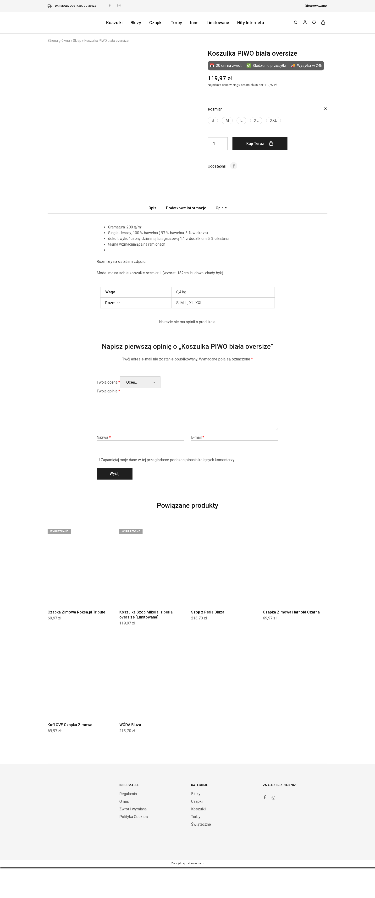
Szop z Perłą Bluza (207, 643)
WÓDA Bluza (130, 756)
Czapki (155, 22)
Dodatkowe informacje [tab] (186, 239)
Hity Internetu (250, 22)
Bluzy (136, 22)
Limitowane (218, 22)
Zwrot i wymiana (133, 840)
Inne (194, 22)
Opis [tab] (152, 239)
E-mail (197, 468)
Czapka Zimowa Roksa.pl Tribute (76, 643)
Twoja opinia (108, 422)
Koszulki (114, 22)
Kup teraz (259, 143)
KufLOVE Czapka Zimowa (70, 756)
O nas (124, 832)
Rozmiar (215, 109)
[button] (213, 120)
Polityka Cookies (133, 847)
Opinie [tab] (221, 239)
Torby (176, 22)
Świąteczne (201, 855)
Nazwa (104, 468)
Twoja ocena (108, 413)
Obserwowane (316, 6)
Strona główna (59, 40)
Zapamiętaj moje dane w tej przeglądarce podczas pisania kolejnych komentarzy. (168, 491)
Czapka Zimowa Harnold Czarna (291, 643)
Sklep (77, 40)
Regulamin (128, 825)
